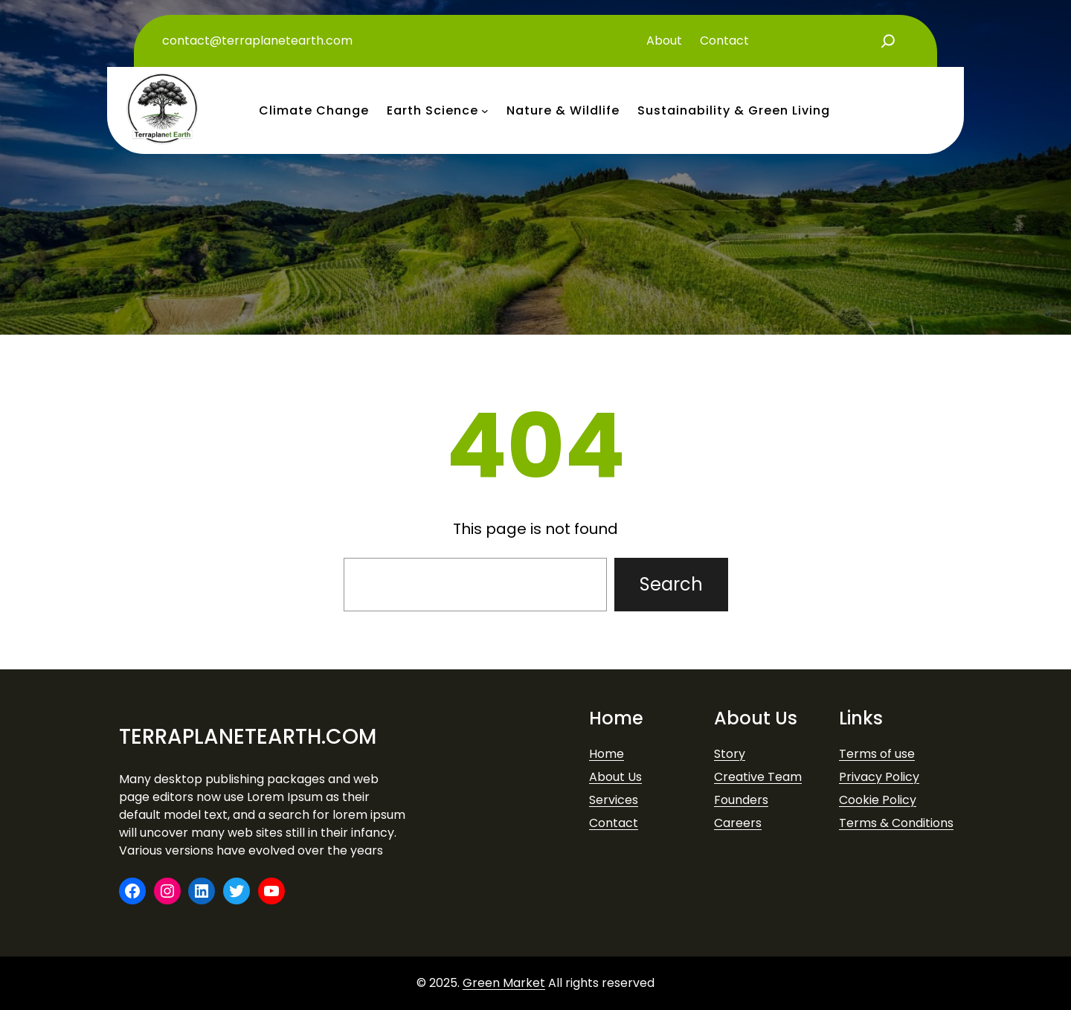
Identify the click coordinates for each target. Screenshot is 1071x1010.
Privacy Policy (879, 776)
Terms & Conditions (896, 823)
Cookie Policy (877, 799)
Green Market (504, 982)
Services (613, 799)
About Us (615, 776)
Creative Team (758, 776)
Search (671, 584)
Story (729, 753)
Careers (738, 823)
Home (606, 753)
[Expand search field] (888, 41)
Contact (613, 823)
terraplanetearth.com (247, 736)
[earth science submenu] (485, 111)
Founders (741, 799)
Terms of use (877, 753)
